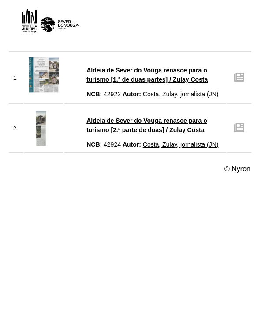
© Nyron (237, 169)
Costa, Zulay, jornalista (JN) (181, 94)
